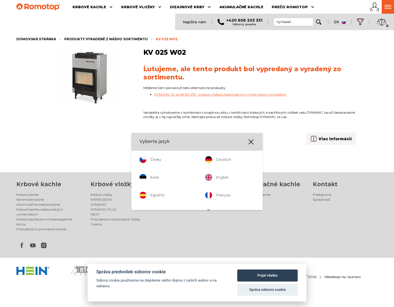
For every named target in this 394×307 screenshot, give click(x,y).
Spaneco (354, 277)
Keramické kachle (30, 199)
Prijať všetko (267, 275)
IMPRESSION (101, 199)
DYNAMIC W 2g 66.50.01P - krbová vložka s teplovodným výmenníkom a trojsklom (220, 94)
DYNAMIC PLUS (103, 209)
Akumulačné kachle (269, 184)
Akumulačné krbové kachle (38, 204)
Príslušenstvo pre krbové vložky (115, 219)
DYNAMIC (98, 204)
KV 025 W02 (167, 39)
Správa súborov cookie (267, 290)
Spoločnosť (321, 199)
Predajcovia (322, 195)
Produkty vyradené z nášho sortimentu (106, 39)
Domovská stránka (36, 39)
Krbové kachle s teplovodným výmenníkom (39, 211)
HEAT (95, 214)
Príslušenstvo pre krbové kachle (41, 229)
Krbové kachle (38, 184)
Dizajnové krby (188, 184)
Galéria (96, 224)
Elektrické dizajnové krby (184, 199)
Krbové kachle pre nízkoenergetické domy (44, 221)
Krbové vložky (112, 184)
